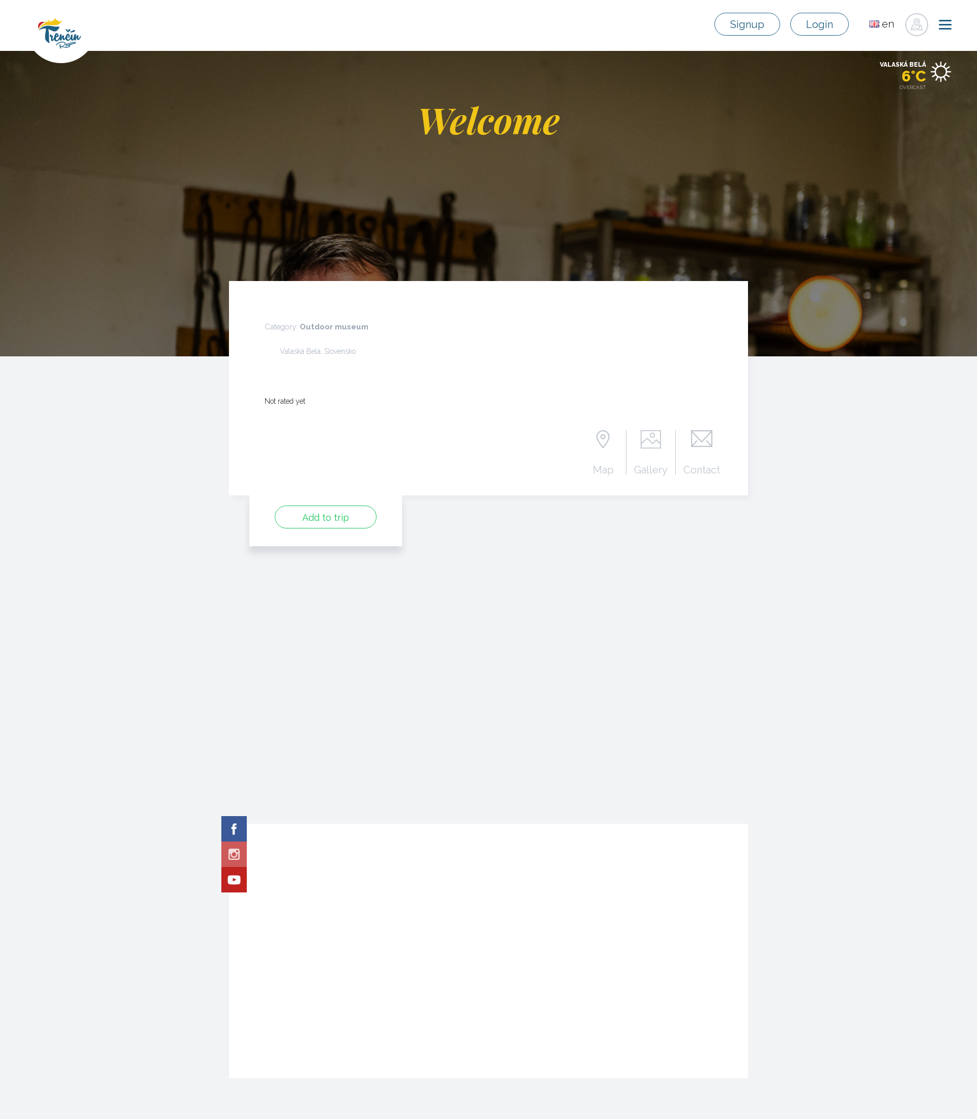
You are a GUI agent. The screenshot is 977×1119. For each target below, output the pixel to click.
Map (603, 469)
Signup (747, 24)
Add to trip (325, 517)
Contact (701, 469)
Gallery (651, 469)
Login (819, 24)
